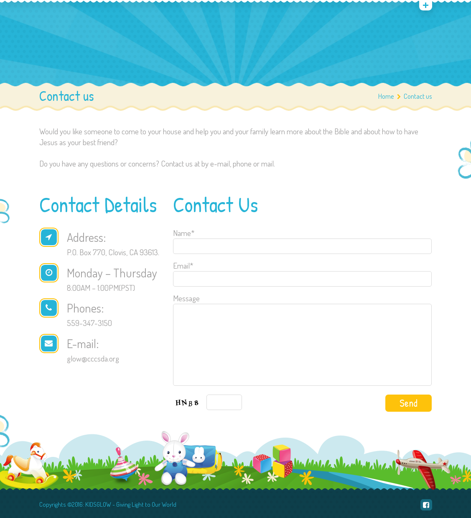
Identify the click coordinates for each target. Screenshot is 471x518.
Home (386, 96)
